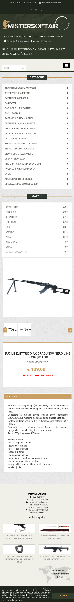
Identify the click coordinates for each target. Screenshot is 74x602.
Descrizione (12, 396)
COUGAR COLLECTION (37, 251)
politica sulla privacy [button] (12, 600)
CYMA (37, 246)
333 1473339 (30, 3)
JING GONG (37, 241)
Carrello (46, 41)
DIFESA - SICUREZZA (15, 159)
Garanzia (9, 41)
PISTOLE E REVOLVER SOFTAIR (20, 128)
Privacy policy (22, 41)
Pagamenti (22, 36)
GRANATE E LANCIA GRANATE (20, 123)
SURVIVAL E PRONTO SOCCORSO (21, 184)
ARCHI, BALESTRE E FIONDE (18, 179)
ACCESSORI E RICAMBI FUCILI (20, 118)
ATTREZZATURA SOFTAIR (17, 93)
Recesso (46, 36)
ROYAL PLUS (37, 207)
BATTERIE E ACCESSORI (17, 98)
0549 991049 (14, 3)
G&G (37, 227)
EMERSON (37, 222)
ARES (37, 236)
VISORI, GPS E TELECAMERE (19, 154)
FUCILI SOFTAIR (13, 113)
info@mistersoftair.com (50, 3)
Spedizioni (35, 36)
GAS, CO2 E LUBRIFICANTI (18, 108)
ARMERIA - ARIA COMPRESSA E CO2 (23, 164)
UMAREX (37, 231)
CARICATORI (11, 103)
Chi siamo (9, 36)
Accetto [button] (63, 595)
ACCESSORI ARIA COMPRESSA (20, 169)
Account (35, 41)
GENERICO (37, 212)
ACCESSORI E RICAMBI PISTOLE (21, 133)
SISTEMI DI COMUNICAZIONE (19, 148)
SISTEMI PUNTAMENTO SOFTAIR (21, 143)
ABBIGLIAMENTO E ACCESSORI (20, 88)
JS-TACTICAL (37, 217)
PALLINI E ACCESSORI (16, 138)
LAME (8, 174)
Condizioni (58, 36)
